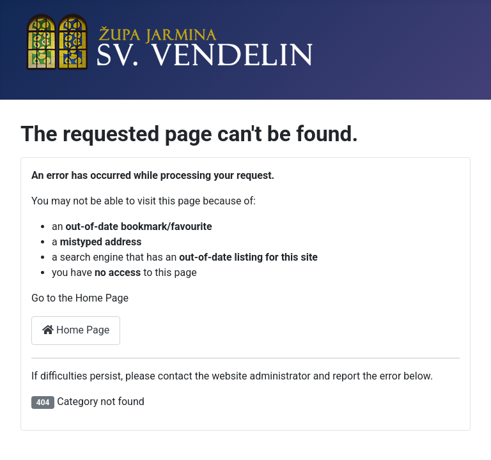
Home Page (75, 330)
